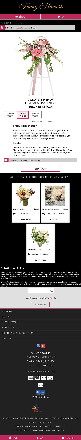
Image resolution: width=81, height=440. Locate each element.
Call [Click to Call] (13, 437)
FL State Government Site (54, 426)
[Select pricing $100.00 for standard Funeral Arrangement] (10, 114)
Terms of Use (58, 430)
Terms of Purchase (41, 430)
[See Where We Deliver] (41, 304)
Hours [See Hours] (67, 437)
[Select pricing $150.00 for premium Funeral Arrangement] (35, 114)
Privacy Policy (23, 430)
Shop (20, 16)
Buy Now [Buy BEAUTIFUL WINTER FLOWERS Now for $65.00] (55, 219)
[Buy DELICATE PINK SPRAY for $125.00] (40, 169)
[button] (40, 392)
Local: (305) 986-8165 (41, 365)
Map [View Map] (40, 437)
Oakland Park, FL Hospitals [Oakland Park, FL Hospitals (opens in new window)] (48, 418)
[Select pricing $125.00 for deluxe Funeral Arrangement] (22, 114)
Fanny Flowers (40, 6)
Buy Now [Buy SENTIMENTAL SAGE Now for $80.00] (40, 260)
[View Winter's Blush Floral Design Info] (26, 196)
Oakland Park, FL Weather (27, 426)
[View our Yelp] (43, 347)
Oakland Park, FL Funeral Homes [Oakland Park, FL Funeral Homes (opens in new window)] (18, 418)
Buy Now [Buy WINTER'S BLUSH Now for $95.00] (26, 219)
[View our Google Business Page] (38, 347)
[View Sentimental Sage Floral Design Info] (40, 236)
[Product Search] (41, 290)
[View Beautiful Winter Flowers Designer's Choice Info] (55, 196)
